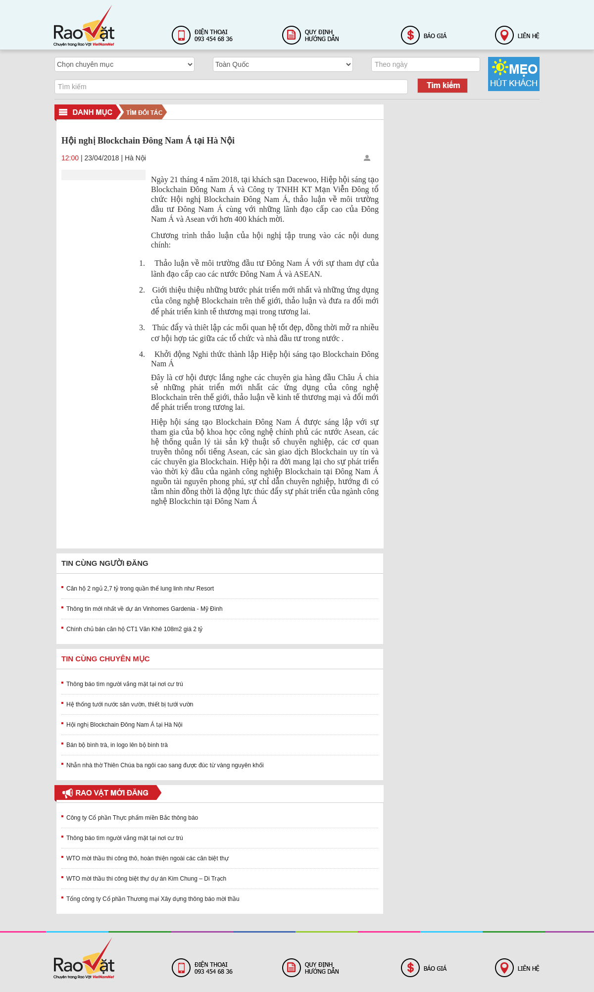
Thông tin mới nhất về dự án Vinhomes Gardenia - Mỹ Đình (144, 608)
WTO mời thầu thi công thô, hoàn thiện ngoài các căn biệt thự (147, 858)
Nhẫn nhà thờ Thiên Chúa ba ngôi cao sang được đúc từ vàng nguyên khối (165, 765)
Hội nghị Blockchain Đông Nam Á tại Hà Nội (124, 724)
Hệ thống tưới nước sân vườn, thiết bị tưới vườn (129, 704)
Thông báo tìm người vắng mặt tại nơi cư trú (124, 684)
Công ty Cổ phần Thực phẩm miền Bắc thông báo (132, 817)
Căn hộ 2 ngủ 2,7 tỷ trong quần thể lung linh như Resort (140, 588)
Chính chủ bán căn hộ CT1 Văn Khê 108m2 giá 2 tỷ (134, 629)
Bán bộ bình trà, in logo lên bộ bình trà (117, 745)
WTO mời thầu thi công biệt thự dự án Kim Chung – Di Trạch (146, 878)
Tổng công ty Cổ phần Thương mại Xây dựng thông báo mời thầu (153, 898)
